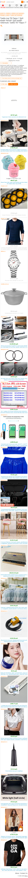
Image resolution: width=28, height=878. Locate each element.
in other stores (13, 84)
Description (4, 63)
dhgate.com (4, 218)
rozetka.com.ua (5, 284)
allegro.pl (3, 87)
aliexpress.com (4, 120)
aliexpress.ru (4, 316)
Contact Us (23, 873)
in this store (4, 84)
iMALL (26, 875)
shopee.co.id (4, 186)
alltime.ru (3, 251)
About (17, 873)
